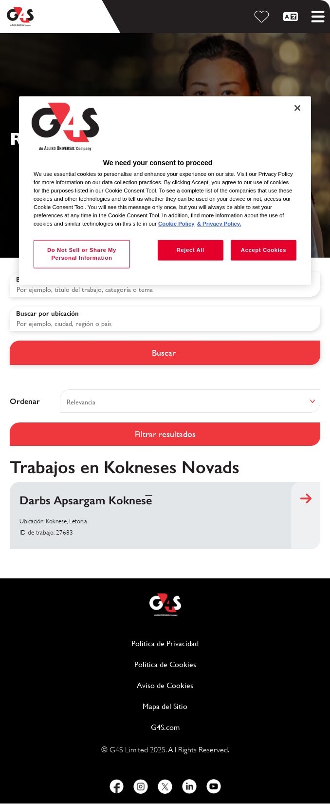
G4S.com (203, 727)
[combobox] (165, 318)
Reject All (190, 250)
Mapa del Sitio (165, 706)
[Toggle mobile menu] (318, 16)
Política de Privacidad (202, 643)
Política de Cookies (202, 664)
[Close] (297, 107)
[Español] (292, 16)
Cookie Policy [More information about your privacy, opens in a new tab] (176, 224)
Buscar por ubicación (47, 313)
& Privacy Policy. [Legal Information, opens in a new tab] (219, 224)
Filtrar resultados (165, 434)
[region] (165, 190)
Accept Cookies (263, 250)
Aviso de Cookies (165, 685)
